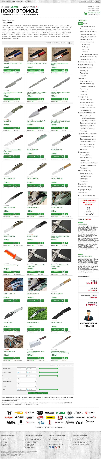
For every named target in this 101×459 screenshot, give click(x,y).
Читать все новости (84, 276)
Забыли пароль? (54, 441)
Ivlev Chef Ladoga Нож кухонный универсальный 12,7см (36, 93)
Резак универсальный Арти (11, 265)
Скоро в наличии (84, 195)
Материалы (84, 176)
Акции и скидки (30, 444)
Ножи (81, 23)
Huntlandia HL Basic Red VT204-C (37, 63)
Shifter (33, 32)
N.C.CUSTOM (11, 31)
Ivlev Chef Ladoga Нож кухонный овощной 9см (60, 93)
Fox (13, 27)
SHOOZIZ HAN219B (57, 294)
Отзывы (29, 1)
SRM (63, 32)
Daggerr (9, 27)
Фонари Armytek (85, 105)
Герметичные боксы (86, 136)
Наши (84, 219)
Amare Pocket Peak (9, 207)
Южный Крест (16, 38)
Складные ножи (85, 26)
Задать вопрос (29, 447)
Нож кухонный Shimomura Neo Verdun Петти (60, 237)
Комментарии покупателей (33, 438)
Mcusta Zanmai (41, 29)
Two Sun (30, 34)
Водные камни (85, 81)
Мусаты (82, 89)
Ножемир (36, 36)
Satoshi (23, 32)
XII (62, 34)
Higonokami (48, 27)
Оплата (13, 1)
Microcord (83, 160)
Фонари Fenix (84, 99)
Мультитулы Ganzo (87, 118)
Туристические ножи (87, 31)
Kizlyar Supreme (23, 29)
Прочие (13, 20)
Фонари (81, 97)
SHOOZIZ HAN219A (57, 178)
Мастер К (29, 36)
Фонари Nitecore (85, 102)
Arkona (11, 25)
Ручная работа (85, 59)
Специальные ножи (86, 37)
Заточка (81, 78)
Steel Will (68, 32)
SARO (13, 32)
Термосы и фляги (86, 144)
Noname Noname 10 (33, 207)
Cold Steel (66, 25)
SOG (44, 32)
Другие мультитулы (87, 120)
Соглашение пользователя (33, 439)
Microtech (48, 29)
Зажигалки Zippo (84, 187)
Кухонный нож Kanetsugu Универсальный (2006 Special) (60, 352)
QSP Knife (51, 31)
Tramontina (17, 34)
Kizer (16, 29)
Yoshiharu (4, 36)
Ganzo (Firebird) (39, 27)
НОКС (41, 36)
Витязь (19, 36)
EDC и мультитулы (85, 113)
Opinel (84, 51)
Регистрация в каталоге (56, 439)
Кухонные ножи (85, 42)
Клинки (82, 179)
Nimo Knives (20, 31)
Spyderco (58, 32)
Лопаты (82, 73)
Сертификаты (83, 190)
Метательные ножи (86, 34)
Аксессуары (84, 110)
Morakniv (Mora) (56, 29)
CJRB (61, 25)
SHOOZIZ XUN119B (9, 178)
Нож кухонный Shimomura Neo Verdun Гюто (36, 265)
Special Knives (50, 32)
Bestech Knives (27, 25)
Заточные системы (86, 86)
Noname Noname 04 (9, 294)
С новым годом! (82, 224)
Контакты (23, 1)
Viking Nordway (43, 34)
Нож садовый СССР (9, 351)
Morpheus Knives (66, 29)
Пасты (82, 91)
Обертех (46, 36)
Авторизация (53, 438)
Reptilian (64, 31)
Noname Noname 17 (33, 322)
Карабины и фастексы (87, 163)
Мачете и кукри (85, 39)
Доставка (18, 1)
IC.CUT (62, 27)
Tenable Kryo (7, 121)
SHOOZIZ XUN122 (32, 236)
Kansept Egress (8, 322)
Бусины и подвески (86, 165)
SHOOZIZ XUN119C (33, 178)
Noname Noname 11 (33, 294)
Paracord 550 (84, 157)
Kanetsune (4, 29)
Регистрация (90, 6)
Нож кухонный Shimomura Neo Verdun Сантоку (60, 265)
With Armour (57, 34)
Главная (3, 1)
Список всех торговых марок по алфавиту (50, 427)
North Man (26, 31)
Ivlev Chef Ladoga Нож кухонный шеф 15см (13, 93)
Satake (18, 32)
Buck (45, 25)
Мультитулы (84, 115)
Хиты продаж (29, 445)
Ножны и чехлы (84, 65)
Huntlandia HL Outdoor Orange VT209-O (59, 64)
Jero (67, 27)
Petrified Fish (44, 31)
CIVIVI (56, 25)
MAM (29, 29)
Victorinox (84, 44)
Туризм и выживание (86, 133)
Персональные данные (32, 441)
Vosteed (51, 34)
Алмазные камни (85, 84)
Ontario (32, 31)
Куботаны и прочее (86, 128)
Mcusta (34, 29)
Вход (97, 6)
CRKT (3, 27)
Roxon (69, 31)
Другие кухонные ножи (88, 54)
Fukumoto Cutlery (20, 27)
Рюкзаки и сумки (85, 147)
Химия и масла (85, 173)
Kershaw (11, 29)
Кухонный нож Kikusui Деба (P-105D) (36, 121)
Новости (8, 1)
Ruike (3, 32)
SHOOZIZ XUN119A (33, 150)
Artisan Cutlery (18, 25)
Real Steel (57, 31)
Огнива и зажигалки (86, 141)
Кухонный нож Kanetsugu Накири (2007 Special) (60, 121)
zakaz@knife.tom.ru (20, 404)
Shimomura (39, 32)
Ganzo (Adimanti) (30, 27)
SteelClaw (4, 34)
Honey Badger (55, 27)
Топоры (82, 70)
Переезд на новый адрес (85, 256)
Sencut (28, 32)
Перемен (52, 36)
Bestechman (35, 25)
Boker (41, 25)
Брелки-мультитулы (86, 123)
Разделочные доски (85, 62)
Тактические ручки (86, 125)
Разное (82, 94)
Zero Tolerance (12, 36)
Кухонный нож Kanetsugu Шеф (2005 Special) (12, 150)
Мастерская (82, 171)
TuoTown (84, 47)
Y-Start (66, 34)
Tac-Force (11, 34)
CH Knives (51, 25)
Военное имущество (87, 139)
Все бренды (5, 25)
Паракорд (82, 152)
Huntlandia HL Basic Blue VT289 (13, 63)
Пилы (82, 75)
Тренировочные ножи (87, 56)
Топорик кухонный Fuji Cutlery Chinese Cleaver (36, 352)
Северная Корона (6, 38)
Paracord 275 (84, 155)
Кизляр (24, 36)
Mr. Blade (4, 31)
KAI (70, 27)
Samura (84, 49)
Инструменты (83, 68)
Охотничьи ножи (85, 29)
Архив (80, 192)
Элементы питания (86, 107)
